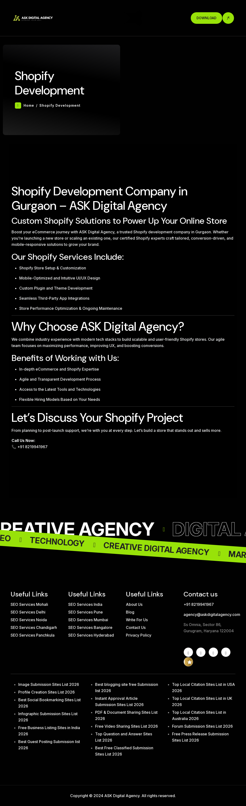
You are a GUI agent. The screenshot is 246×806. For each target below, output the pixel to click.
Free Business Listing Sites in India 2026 (49, 730)
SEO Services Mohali (29, 604)
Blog (130, 612)
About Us (134, 604)
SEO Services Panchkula (33, 635)
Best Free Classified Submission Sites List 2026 (124, 750)
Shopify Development (59, 105)
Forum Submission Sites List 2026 (202, 726)
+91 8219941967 (199, 604)
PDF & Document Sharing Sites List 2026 (126, 715)
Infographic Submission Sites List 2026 (48, 716)
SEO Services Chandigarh (34, 627)
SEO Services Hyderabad (91, 635)
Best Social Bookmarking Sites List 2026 (49, 702)
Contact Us (136, 627)
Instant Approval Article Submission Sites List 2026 (119, 701)
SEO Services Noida (29, 619)
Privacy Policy (138, 635)
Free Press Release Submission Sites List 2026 (200, 737)
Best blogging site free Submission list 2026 (126, 687)
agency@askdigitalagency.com (209, 614)
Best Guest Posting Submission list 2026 (49, 744)
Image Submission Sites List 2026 (48, 684)
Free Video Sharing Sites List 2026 (126, 726)
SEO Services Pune (85, 612)
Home (24, 105)
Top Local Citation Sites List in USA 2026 (203, 687)
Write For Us (137, 619)
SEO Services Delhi (28, 612)
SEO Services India (85, 604)
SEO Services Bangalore (90, 627)
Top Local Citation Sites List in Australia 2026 (199, 715)
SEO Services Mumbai (88, 619)
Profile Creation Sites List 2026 (46, 692)
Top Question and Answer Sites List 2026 (123, 737)
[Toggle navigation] (131, 18)
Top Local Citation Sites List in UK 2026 (202, 701)
